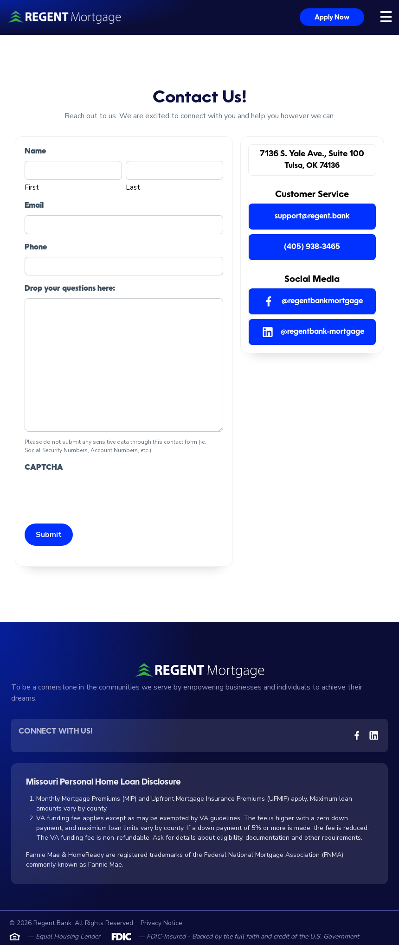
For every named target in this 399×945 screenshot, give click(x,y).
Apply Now (332, 17)
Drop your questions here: (70, 289)
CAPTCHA (44, 468)
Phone (36, 247)
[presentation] (95, 495)
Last (133, 187)
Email (34, 206)
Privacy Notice (161, 923)
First (32, 187)
